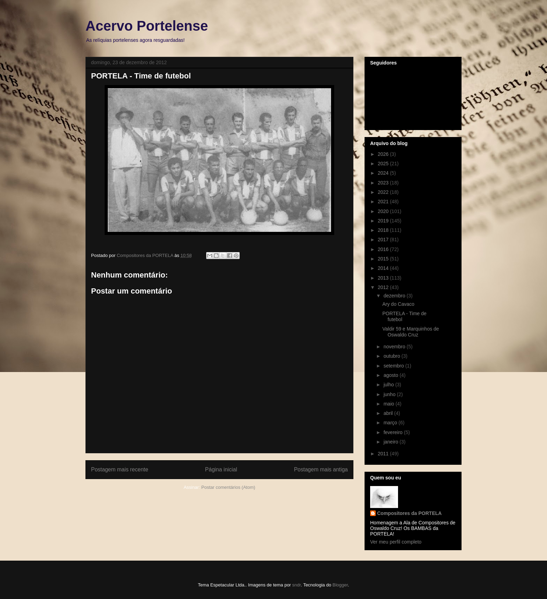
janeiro (391, 442)
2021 (384, 201)
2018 (384, 230)
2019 (384, 220)
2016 (384, 249)
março (390, 422)
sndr (296, 584)
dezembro (394, 295)
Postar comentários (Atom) (228, 487)
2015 (384, 258)
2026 (384, 154)
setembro (394, 366)
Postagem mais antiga (321, 469)
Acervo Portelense (146, 25)
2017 (384, 239)
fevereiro (393, 432)
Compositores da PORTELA (409, 513)
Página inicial (221, 469)
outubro (392, 356)
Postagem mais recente (119, 469)
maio (389, 404)
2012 (384, 287)
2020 (384, 211)
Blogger (340, 584)
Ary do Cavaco (398, 304)
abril (388, 413)
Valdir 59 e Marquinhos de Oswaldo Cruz (410, 332)
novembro (394, 346)
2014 (384, 268)
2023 (384, 182)
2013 (384, 278)
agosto (391, 375)
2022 (384, 192)
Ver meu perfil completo (395, 542)
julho (389, 384)
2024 (384, 173)
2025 (384, 163)
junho (390, 394)
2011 (384, 453)
